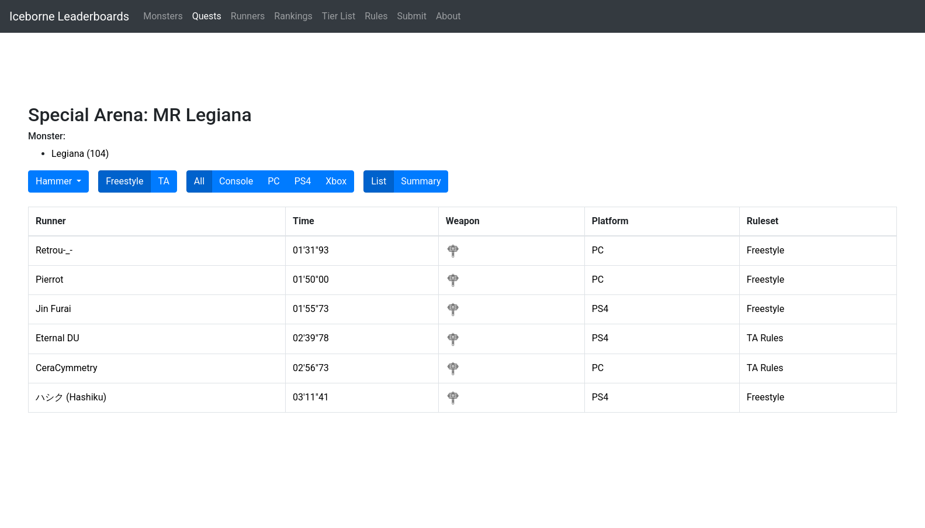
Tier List (338, 16)
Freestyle (124, 180)
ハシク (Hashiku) (71, 397)
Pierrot (50, 279)
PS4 (303, 180)
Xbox (336, 180)
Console (236, 180)
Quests (206, 16)
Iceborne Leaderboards (69, 16)
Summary (421, 180)
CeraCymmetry (67, 367)
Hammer (55, 181)
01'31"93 (311, 250)
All (199, 180)
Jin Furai (53, 308)
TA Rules (765, 338)
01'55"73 (311, 308)
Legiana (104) (80, 153)
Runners (248, 16)
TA (163, 180)
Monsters (163, 16)
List (378, 180)
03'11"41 (311, 397)
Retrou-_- (54, 250)
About (448, 16)
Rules (376, 16)
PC (274, 180)
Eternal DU (57, 338)
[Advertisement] (350, 73)
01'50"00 (311, 279)
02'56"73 (311, 367)
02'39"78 (311, 338)
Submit (411, 16)
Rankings (293, 16)
